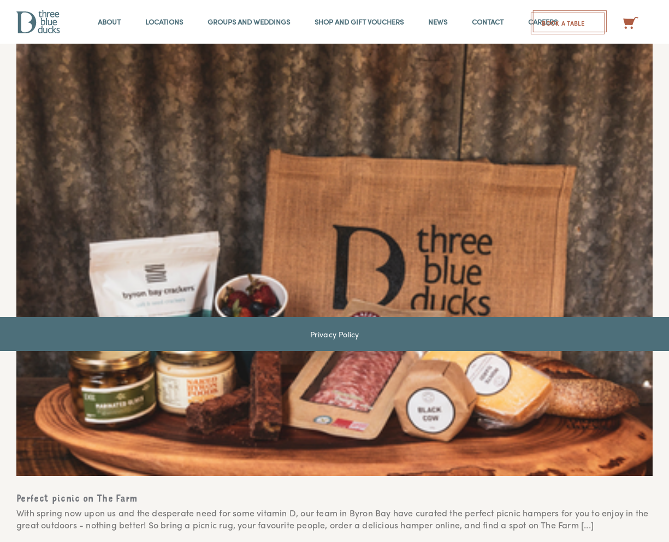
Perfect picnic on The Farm (77, 499)
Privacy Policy (334, 334)
